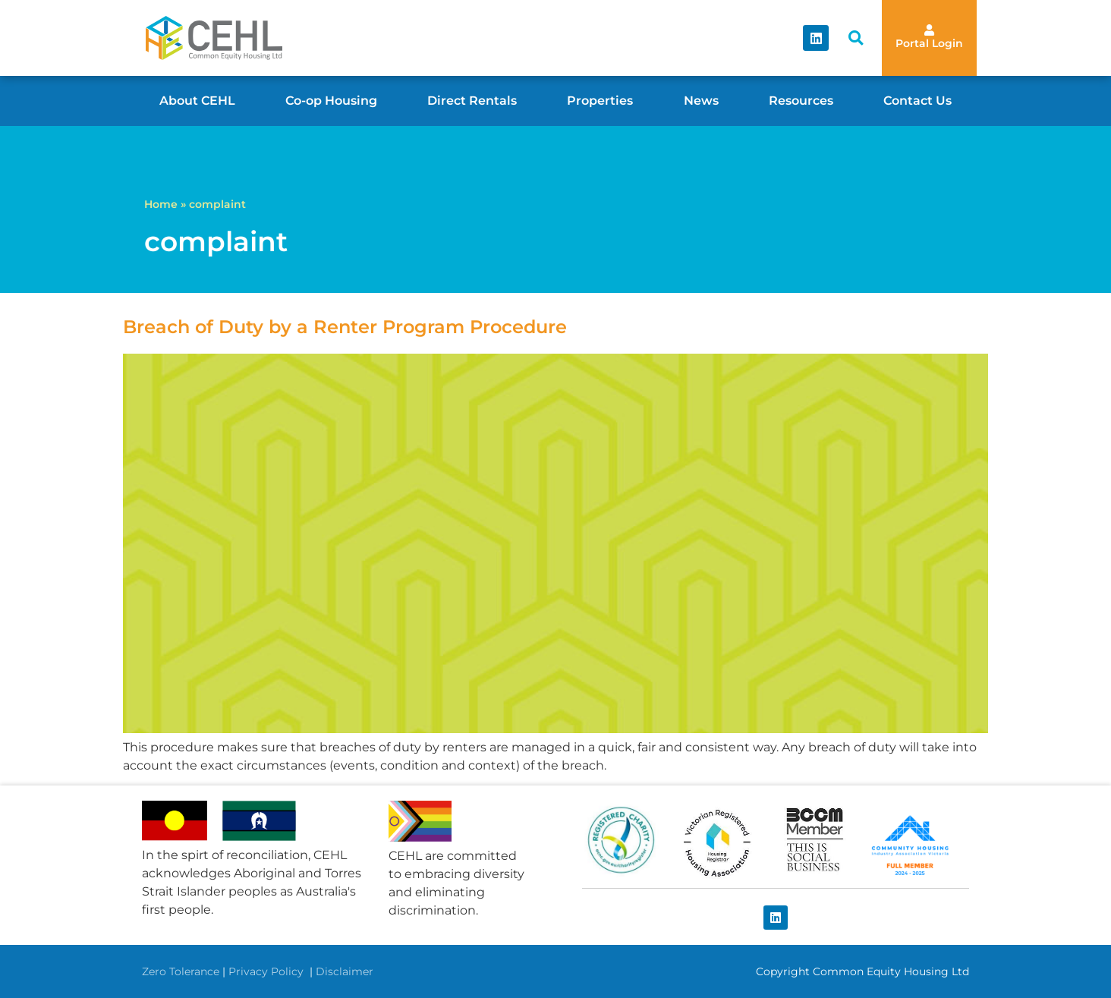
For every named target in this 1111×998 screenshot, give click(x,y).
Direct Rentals (472, 100)
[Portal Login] (929, 30)
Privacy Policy (267, 971)
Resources (801, 100)
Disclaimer (344, 971)
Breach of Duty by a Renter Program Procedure (345, 327)
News (701, 100)
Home (161, 204)
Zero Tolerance (180, 971)
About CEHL (197, 100)
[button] (855, 38)
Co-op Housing (331, 100)
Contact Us (917, 100)
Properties (600, 100)
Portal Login (929, 43)
